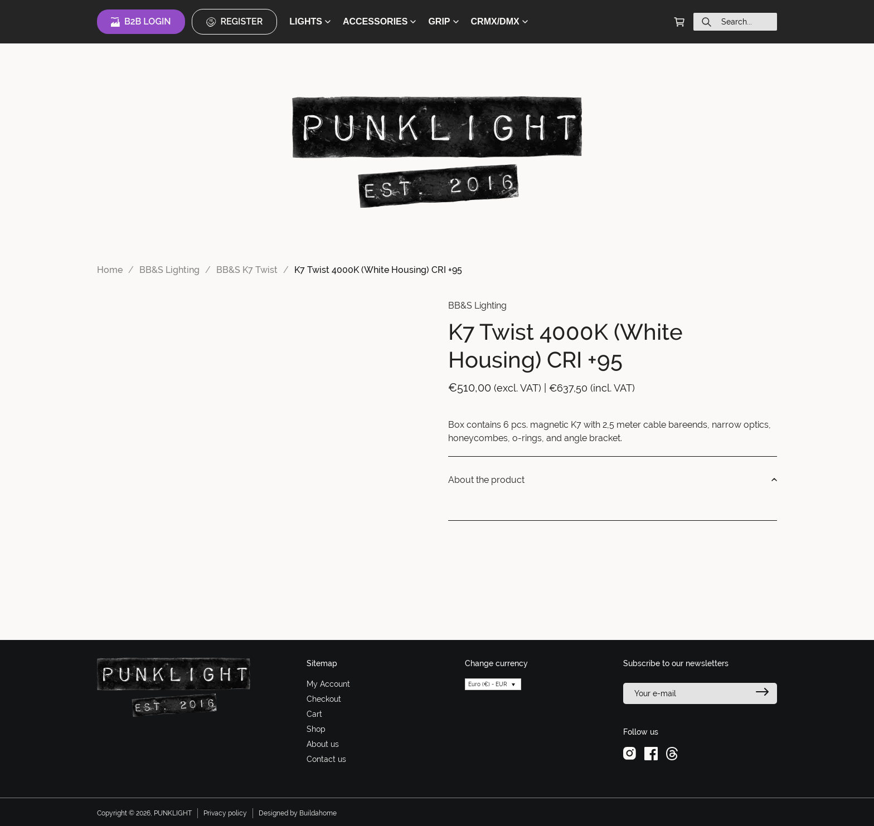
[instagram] (629, 753)
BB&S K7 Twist (247, 270)
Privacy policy (225, 813)
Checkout (324, 699)
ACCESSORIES (379, 21)
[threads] (672, 753)
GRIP (443, 21)
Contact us (326, 759)
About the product (612, 480)
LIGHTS (310, 21)
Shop (316, 729)
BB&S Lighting (169, 270)
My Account (328, 684)
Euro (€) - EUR (487, 684)
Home (110, 270)
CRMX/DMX (499, 21)
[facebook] (651, 753)
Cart (314, 714)
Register (234, 22)
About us (323, 744)
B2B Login (141, 22)
